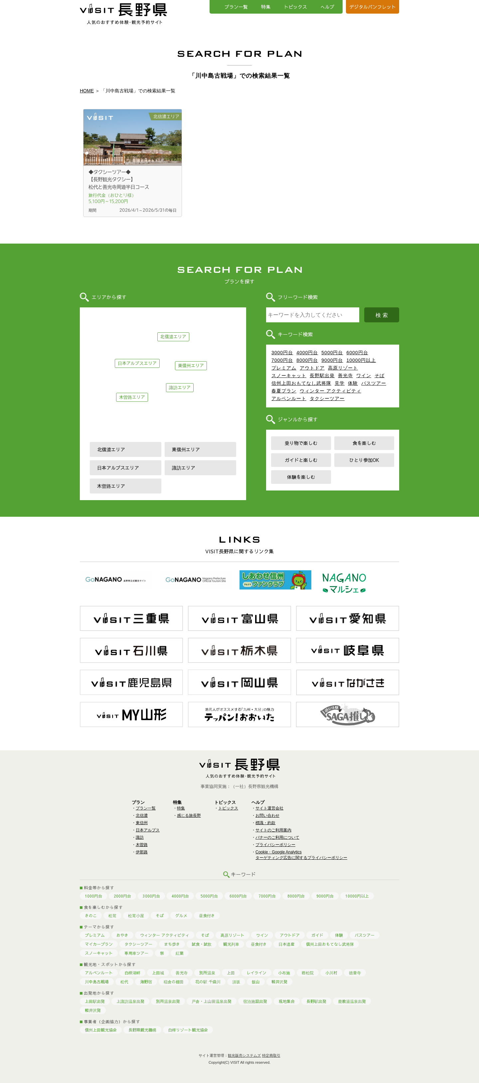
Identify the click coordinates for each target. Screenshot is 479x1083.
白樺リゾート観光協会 (188, 1029)
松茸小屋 (136, 915)
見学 (340, 383)
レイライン (256, 972)
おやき (122, 935)
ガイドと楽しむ (301, 460)
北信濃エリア (173, 337)
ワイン (363, 375)
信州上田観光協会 (101, 1029)
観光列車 (231, 944)
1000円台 (93, 896)
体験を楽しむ (301, 477)
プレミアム (283, 368)
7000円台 (282, 360)
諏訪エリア (180, 387)
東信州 (142, 822)
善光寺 (345, 375)
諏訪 (140, 837)
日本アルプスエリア (137, 363)
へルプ (327, 6)
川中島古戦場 (97, 981)
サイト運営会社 (269, 808)
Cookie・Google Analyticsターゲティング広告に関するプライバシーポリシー (301, 855)
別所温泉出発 (168, 1001)
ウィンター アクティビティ (330, 390)
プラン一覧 (236, 6)
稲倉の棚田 (174, 981)
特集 (265, 6)
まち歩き (172, 944)
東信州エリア (191, 366)
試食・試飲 (202, 944)
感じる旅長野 (189, 815)
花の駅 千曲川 (208, 981)
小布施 (284, 972)
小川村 (331, 972)
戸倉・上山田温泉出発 (212, 1001)
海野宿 (146, 981)
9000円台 (332, 360)
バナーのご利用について (277, 837)
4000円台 (307, 352)
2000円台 (122, 896)
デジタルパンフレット (372, 6)
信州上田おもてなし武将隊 (301, 383)
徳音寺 (355, 972)
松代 (124, 981)
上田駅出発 (95, 1001)
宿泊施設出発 (255, 1001)
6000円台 (357, 352)
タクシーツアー (327, 398)
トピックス (295, 6)
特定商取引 (271, 1055)
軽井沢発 (279, 981)
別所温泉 (207, 972)
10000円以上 (361, 360)
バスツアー (373, 383)
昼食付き (207, 915)
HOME (87, 90)
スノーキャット (288, 375)
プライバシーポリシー (275, 844)
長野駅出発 (322, 375)
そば (380, 375)
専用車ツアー (136, 953)
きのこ (91, 915)
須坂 (236, 981)
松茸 (112, 915)
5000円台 (332, 352)
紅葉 (180, 953)
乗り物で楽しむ (301, 443)
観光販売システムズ (244, 1055)
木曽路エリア (132, 397)
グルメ (181, 915)
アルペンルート (288, 398)
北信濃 (142, 815)
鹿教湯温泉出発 (352, 1001)
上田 (231, 972)
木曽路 (142, 844)
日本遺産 (286, 944)
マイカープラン (99, 944)
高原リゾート (343, 368)
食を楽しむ (364, 443)
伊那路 (142, 852)
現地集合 (287, 1001)
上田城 (158, 972)
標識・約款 (265, 822)
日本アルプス (148, 830)
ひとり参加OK (364, 460)
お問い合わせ (267, 815)
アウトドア (312, 368)
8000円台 (307, 360)
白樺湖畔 (132, 972)
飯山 (256, 981)
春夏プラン (283, 390)
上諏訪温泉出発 (130, 1001)
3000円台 (282, 352)
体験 (353, 383)
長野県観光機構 (142, 1029)
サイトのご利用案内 (273, 830)
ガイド (317, 935)
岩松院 (308, 972)
